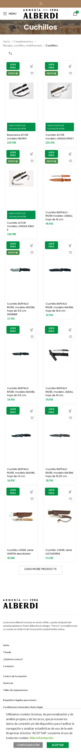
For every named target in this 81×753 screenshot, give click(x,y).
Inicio (6, 41)
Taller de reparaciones (15, 690)
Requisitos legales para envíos (19, 700)
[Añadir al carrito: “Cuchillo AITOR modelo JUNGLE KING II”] (31, 154)
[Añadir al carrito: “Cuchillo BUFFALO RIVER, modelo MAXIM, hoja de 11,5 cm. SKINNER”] (31, 245)
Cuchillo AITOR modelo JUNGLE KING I (60, 136)
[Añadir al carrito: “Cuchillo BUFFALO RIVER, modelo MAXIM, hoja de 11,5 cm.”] (31, 329)
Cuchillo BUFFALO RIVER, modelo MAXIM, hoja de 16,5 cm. (60, 307)
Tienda (7, 652)
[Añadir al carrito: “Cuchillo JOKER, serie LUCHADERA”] (70, 491)
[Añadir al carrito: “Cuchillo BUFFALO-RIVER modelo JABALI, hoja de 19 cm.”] (70, 154)
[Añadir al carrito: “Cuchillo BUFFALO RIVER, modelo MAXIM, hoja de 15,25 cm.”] (70, 410)
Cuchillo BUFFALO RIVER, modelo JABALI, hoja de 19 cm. (59, 392)
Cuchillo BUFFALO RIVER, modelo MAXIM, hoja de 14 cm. (21, 472)
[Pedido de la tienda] (10, 53)
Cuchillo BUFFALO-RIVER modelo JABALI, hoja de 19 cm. (59, 216)
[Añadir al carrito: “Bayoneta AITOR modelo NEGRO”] (31, 66)
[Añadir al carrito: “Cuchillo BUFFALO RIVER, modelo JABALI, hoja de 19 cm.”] (70, 329)
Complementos (24, 41)
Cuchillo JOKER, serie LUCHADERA (59, 551)
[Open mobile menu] (10, 14)
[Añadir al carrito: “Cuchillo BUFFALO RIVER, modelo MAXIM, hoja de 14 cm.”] (31, 410)
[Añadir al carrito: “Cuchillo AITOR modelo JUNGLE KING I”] (70, 66)
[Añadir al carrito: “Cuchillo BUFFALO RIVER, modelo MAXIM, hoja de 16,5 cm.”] (70, 245)
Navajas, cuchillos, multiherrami (22, 45)
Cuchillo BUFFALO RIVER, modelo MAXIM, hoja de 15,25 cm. (60, 472)
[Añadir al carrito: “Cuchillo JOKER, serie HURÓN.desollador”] (31, 491)
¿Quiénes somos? (13, 659)
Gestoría (8, 683)
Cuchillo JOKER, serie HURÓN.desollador (20, 551)
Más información (41, 738)
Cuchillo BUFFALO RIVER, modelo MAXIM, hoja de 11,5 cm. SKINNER (21, 309)
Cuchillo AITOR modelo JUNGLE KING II (20, 226)
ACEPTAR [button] (58, 745)
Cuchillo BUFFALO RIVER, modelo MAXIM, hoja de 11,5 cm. (21, 392)
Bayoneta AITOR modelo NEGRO (17, 136)
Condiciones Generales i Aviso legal (23, 707)
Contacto (8, 666)
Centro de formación (15, 676)
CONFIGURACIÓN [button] (28, 745)
